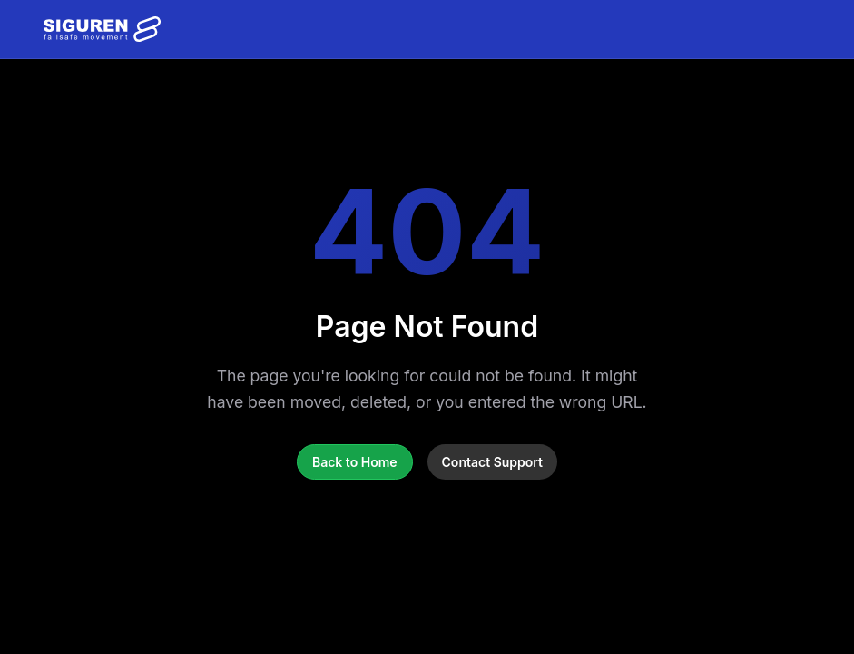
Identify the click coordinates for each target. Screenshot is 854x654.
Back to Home (355, 462)
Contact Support (493, 462)
